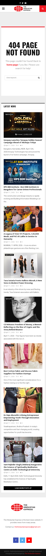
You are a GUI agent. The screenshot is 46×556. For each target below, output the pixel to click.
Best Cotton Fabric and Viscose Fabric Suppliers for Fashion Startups (21, 372)
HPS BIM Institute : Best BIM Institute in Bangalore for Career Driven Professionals (23, 188)
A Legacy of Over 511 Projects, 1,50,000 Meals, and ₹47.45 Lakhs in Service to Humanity (21, 236)
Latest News (10, 106)
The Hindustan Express (32, 553)
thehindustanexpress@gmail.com (27, 527)
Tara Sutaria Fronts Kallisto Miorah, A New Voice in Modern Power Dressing (23, 282)
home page (12, 64)
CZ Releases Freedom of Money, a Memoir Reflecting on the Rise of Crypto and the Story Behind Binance (22, 327)
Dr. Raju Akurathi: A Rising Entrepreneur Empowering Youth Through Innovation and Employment (21, 418)
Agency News (9, 114)
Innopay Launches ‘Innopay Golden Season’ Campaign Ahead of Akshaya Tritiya (23, 141)
